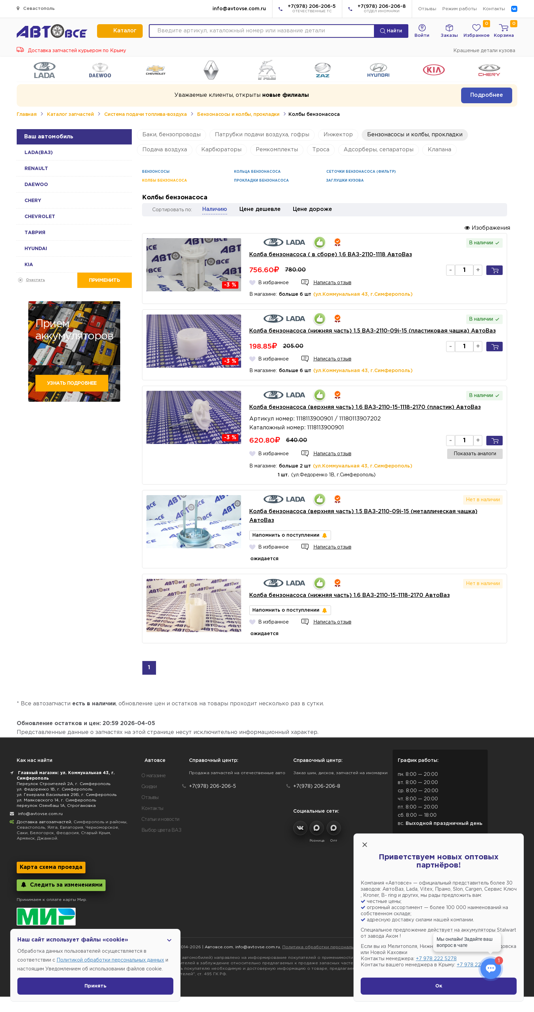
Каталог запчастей (70, 114)
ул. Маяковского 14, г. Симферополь (56, 800)
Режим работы (459, 9)
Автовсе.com (219, 947)
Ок (438, 986)
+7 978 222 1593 (476, 965)
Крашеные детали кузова (484, 51)
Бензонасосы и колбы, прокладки (238, 114)
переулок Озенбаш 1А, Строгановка (56, 806)
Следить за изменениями (61, 885)
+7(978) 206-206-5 (312, 9)
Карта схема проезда (51, 867)
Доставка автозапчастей (44, 822)
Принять (95, 986)
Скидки (149, 787)
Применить (104, 280)
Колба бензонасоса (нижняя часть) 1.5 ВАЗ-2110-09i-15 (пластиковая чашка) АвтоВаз (372, 331)
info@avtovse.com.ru (239, 9)
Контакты (494, 9)
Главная (26, 114)
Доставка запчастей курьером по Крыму (71, 51)
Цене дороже (312, 209)
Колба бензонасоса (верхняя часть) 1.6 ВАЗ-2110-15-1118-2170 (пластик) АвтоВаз (365, 407)
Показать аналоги (475, 454)
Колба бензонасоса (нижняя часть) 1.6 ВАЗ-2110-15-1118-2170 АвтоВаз (349, 595)
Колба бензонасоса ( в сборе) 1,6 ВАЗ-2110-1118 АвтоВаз (330, 254)
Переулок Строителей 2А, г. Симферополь (63, 784)
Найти (391, 31)
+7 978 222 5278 (436, 959)
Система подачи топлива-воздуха (145, 114)
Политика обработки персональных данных (330, 947)
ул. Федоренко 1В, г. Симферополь (54, 789)
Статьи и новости (160, 819)
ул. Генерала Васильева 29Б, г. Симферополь (66, 795)
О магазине (153, 776)
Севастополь (36, 8)
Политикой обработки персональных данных (110, 960)
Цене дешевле (260, 209)
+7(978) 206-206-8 (382, 9)
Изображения (487, 228)
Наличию (214, 209)
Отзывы (427, 9)
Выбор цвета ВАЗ (161, 830)
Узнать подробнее (71, 383)
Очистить (35, 280)
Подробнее (486, 95)
